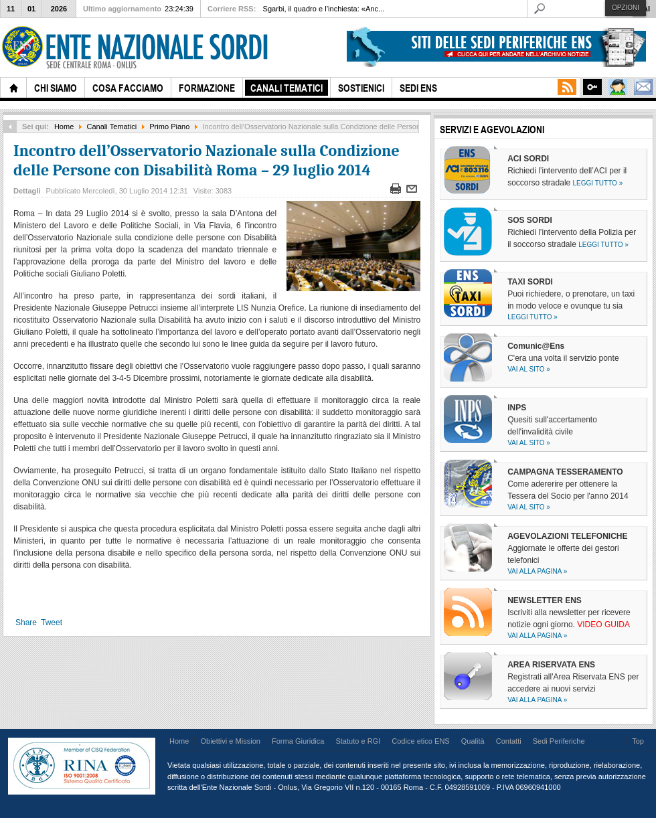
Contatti (508, 741)
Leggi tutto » (598, 183)
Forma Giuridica (298, 741)
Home (64, 126)
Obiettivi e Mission (230, 741)
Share (26, 622)
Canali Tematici (112, 126)
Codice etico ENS (420, 741)
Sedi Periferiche (559, 741)
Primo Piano (169, 126)
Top (638, 741)
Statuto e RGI (357, 741)
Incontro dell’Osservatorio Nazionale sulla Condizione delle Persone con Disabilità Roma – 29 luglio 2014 (206, 160)
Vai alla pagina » (537, 571)
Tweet (51, 622)
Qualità (473, 741)
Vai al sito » (528, 369)
